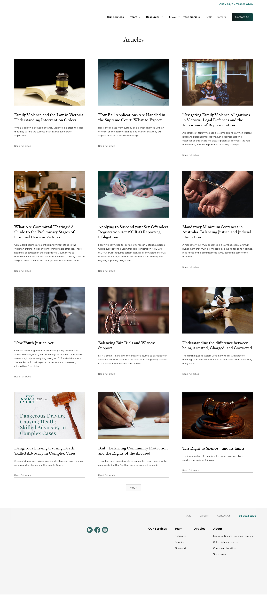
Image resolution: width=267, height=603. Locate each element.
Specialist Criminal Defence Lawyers (233, 536)
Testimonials (191, 16)
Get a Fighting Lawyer (225, 542)
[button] (136, 17)
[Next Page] (133, 487)
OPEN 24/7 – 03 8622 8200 (236, 4)
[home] (39, 17)
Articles (199, 528)
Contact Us (242, 17)
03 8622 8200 (247, 515)
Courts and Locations (224, 548)
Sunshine (179, 542)
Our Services (115, 16)
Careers (221, 17)
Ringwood (180, 548)
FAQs (209, 17)
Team (178, 528)
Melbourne (180, 536)
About (217, 528)
